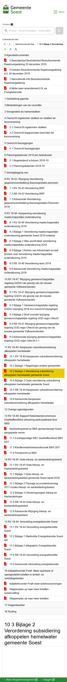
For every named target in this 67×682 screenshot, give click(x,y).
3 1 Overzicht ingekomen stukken (25, 127)
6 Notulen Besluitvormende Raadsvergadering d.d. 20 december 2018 (32, 71)
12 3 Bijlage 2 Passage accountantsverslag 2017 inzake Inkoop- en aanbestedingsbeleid (31, 485)
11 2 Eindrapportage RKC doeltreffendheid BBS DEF (33, 440)
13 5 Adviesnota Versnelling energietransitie (31, 564)
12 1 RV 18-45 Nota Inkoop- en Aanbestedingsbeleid (24, 467)
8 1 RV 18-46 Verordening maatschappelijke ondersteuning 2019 (31, 224)
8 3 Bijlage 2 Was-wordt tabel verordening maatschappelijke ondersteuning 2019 (30, 243)
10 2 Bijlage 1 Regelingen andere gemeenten (32, 365)
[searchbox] (28, 30)
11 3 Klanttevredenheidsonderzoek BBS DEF (32, 447)
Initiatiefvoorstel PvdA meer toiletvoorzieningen (33, 583)
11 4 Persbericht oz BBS (20, 453)
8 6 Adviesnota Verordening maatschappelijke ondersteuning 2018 (32, 271)
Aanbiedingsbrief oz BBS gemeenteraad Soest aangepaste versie (32, 430)
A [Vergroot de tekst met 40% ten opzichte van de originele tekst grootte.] (16, 49)
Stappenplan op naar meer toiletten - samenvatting (27, 591)
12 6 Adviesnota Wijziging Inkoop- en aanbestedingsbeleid (27, 513)
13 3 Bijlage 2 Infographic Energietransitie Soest (30, 547)
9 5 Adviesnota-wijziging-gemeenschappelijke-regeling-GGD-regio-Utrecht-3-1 (33, 339)
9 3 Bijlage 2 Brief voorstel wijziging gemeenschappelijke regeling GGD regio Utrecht (31, 316)
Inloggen (49, 679)
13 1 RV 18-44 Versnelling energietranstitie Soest (31, 529)
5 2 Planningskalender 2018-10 (24, 166)
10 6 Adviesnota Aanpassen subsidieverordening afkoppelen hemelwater (29, 401)
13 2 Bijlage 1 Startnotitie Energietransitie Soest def (33, 538)
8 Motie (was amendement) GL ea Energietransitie (25, 90)
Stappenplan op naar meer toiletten (26, 598)
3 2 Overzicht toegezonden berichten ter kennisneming (29, 134)
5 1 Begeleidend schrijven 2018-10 (26, 160)
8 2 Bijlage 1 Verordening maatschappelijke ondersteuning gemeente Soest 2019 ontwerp (31, 233)
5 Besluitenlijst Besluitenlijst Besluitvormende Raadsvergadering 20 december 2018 (32, 62)
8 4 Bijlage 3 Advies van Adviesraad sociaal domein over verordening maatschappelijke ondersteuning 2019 (31, 254)
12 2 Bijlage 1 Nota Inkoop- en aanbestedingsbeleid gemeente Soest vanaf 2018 (32, 476)
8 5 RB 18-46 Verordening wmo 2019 (27, 263)
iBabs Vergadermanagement (22, 679)
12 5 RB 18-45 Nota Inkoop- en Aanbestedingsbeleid (24, 504)
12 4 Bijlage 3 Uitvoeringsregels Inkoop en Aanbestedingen (30, 494)
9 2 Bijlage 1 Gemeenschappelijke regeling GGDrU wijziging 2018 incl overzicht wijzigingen (31, 307)
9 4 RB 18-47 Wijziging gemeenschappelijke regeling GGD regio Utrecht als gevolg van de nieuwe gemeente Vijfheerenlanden (31, 328)
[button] (59, 30)
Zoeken (6, 24)
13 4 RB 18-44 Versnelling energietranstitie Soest (31, 557)
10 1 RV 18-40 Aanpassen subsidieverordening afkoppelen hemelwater (33, 358)
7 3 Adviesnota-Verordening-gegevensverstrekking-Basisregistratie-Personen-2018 (31, 203)
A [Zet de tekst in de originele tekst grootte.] (5, 49)
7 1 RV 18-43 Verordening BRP (24, 188)
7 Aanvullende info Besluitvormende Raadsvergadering (27, 81)
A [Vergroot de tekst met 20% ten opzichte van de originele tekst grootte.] (10, 49)
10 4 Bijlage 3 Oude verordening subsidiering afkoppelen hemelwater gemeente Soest (32, 382)
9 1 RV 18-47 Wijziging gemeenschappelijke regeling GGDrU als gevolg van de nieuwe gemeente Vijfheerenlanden (31, 296)
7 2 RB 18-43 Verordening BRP (24, 193)
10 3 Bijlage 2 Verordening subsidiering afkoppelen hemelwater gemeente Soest (29, 373)
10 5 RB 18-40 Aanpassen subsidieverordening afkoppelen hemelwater (33, 391)
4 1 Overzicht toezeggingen (22, 148)
